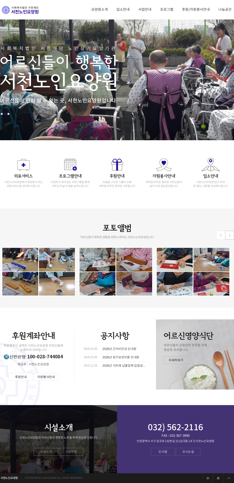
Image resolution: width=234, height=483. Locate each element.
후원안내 (21, 377)
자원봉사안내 (46, 377)
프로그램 (166, 10)
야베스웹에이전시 (218, 478)
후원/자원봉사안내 (196, 10)
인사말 (163, 452)
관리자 (207, 478)
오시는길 (188, 452)
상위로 (228, 478)
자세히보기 (176, 360)
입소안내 (123, 10)
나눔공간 (225, 10)
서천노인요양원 (20, 10)
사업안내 (145, 10)
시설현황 (71, 452)
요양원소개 (99, 10)
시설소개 (46, 452)
